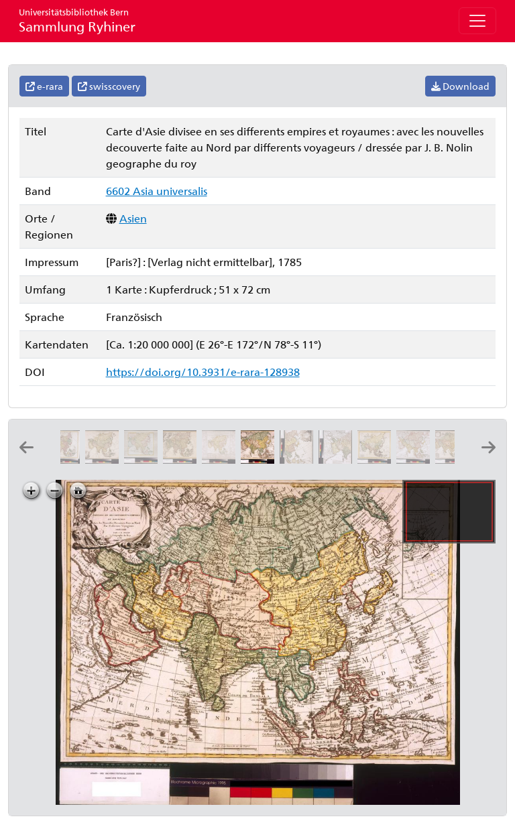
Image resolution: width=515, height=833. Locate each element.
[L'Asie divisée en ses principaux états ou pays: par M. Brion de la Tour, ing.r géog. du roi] (104, 459)
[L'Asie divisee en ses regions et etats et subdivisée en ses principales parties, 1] (338, 459)
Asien (133, 218)
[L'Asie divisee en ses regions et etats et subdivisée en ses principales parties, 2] (299, 459)
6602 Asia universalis (156, 191)
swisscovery (109, 86)
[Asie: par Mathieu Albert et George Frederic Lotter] (376, 459)
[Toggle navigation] (477, 20)
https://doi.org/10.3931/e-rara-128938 (203, 372)
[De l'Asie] (143, 459)
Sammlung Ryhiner (77, 20)
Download (460, 86)
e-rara (44, 86)
